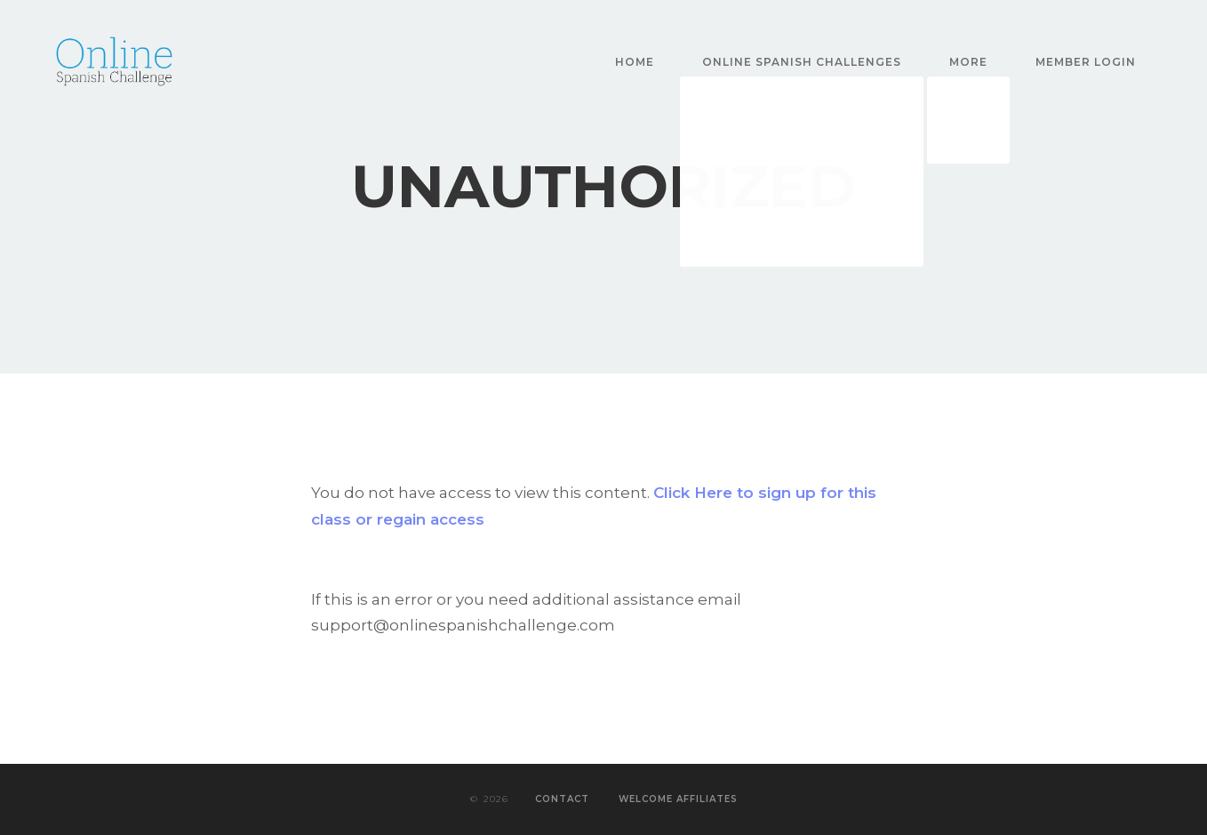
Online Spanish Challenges (801, 61)
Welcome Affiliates (678, 799)
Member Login (1085, 61)
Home (634, 61)
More (968, 61)
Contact (562, 799)
